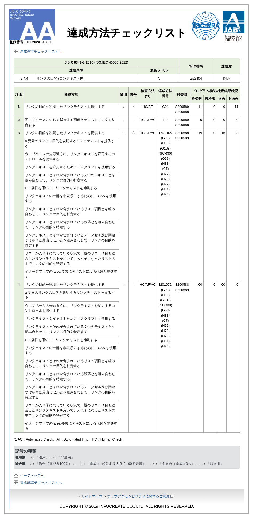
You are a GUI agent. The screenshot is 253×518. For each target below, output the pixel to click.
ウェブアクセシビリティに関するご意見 (140, 496)
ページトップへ (32, 475)
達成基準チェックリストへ (41, 51)
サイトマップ (91, 496)
